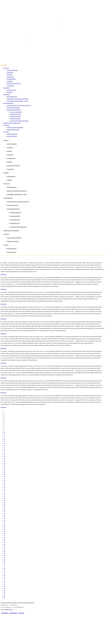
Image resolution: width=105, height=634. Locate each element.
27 (4, 469)
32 (4, 480)
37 (4, 491)
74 (4, 573)
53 (4, 527)
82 (4, 590)
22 (4, 458)
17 (4, 447)
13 (4, 439)
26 (4, 467)
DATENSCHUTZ (13, 613)
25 (4, 465)
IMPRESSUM (4, 613)
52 (4, 524)
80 (4, 586)
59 (4, 540)
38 (4, 494)
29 (4, 474)
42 (4, 502)
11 (4, 434)
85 (4, 597)
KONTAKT (21, 613)
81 (4, 588)
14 (4, 441)
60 (4, 542)
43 (4, 505)
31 (4, 478)
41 (4, 500)
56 (4, 533)
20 (4, 454)
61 (4, 544)
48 (4, 516)
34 (4, 485)
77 (4, 579)
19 (4, 452)
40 (4, 498)
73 (4, 571)
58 (4, 538)
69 (4, 562)
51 (4, 522)
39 (4, 496)
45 (4, 509)
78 (4, 582)
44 (4, 507)
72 (4, 568)
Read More (3, 274)
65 (4, 553)
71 (4, 566)
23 (4, 461)
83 (4, 593)
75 (4, 575)
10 (4, 432)
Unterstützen (4, 65)
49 (4, 518)
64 (4, 551)
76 (4, 577)
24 (4, 463)
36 (4, 489)
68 (4, 560)
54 (4, 529)
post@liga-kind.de (8, 609)
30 (4, 476)
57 (4, 535)
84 (4, 595)
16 (4, 445)
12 (4, 436)
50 (4, 520)
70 (4, 564)
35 (4, 487)
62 (4, 546)
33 (4, 483)
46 (4, 511)
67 (4, 557)
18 (4, 450)
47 (4, 513)
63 (4, 549)
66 (4, 555)
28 (4, 472)
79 (4, 584)
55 (4, 531)
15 (4, 443)
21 (4, 456)
